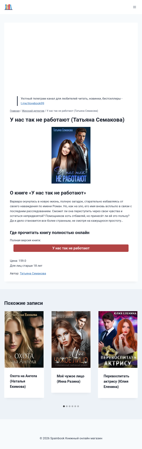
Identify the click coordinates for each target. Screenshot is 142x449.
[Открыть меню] (134, 7)
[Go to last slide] (10, 357)
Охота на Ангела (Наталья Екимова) (23, 381)
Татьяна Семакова (33, 273)
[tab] (64, 406)
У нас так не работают (71, 248)
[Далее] (131, 357)
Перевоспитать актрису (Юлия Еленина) (116, 381)
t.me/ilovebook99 (32, 103)
